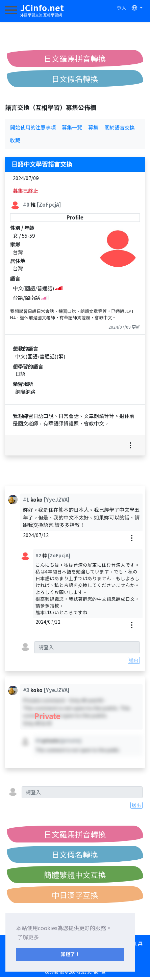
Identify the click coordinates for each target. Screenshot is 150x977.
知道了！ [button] (70, 953)
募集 (93, 127)
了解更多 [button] (28, 937)
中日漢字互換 (75, 894)
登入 (121, 7)
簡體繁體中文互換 (75, 874)
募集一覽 (72, 127)
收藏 (15, 140)
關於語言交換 (119, 127)
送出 (134, 660)
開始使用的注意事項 (33, 127)
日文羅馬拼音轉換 (75, 58)
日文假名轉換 (75, 78)
